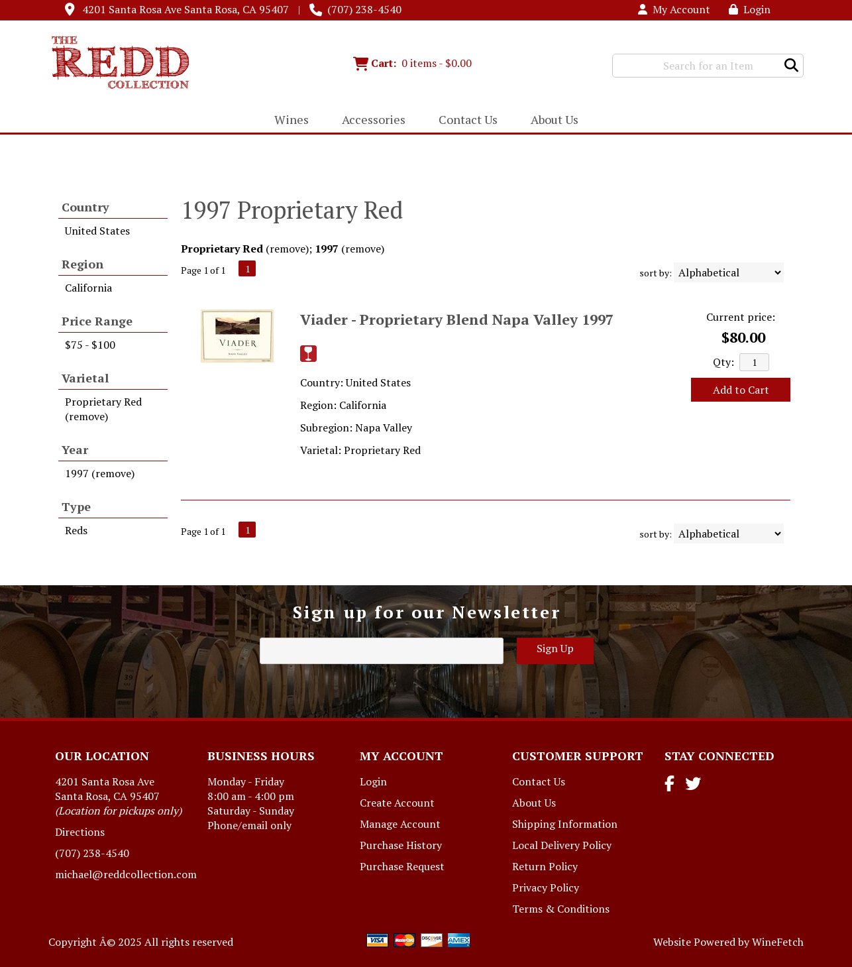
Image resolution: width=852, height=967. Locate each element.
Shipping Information (564, 824)
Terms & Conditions (561, 908)
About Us (550, 120)
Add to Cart (741, 389)
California (88, 287)
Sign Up (555, 648)
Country (85, 207)
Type (76, 506)
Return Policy (545, 866)
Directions (80, 832)
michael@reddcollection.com (126, 874)
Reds (76, 530)
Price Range (97, 321)
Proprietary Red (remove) (103, 409)
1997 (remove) (99, 473)
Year (75, 449)
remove (287, 248)
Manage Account (400, 824)
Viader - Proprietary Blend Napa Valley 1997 (456, 319)
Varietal (85, 378)
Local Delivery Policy (562, 845)
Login (750, 9)
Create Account (397, 802)
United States (97, 230)
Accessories (369, 120)
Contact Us (468, 119)
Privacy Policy (545, 887)
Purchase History (401, 845)
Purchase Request (402, 866)
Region (82, 264)
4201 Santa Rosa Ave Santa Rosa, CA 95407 (185, 9)
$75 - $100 (90, 344)
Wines (287, 120)
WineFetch (778, 942)
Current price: (740, 317)
